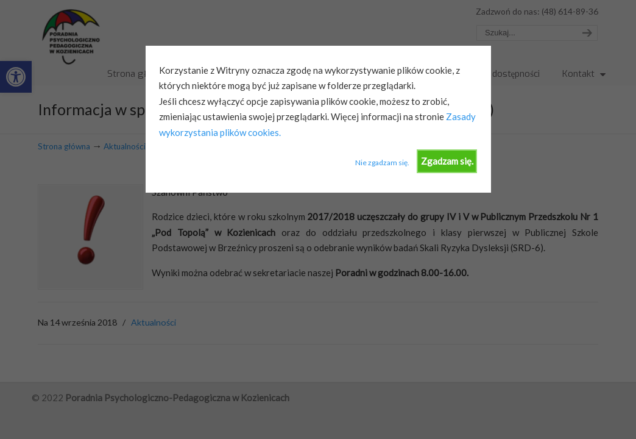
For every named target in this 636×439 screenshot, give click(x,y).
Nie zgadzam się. (382, 162)
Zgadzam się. (447, 160)
